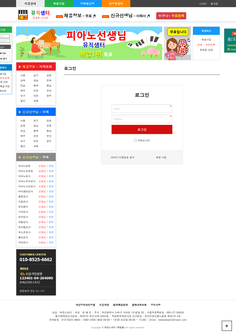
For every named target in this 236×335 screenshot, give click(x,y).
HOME (203, 3)
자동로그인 (144, 140)
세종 (35, 100)
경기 (35, 75)
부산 (49, 90)
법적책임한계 (120, 304)
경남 (35, 80)
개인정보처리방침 (85, 304)
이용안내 (30, 3)
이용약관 (104, 304)
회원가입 (59, 3)
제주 (22, 90)
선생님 (42, 166)
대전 (35, 95)
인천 (35, 90)
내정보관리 (116, 3)
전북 (49, 80)
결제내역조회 (139, 304)
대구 (22, 95)
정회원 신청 (206, 49)
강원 (49, 75)
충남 (49, 85)
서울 (22, 75)
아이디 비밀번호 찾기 (122, 157)
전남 (22, 85)
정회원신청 (87, 3)
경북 (22, 80)
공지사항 (156, 304)
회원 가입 (161, 157)
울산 (22, 100)
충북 (35, 85)
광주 (49, 95)
